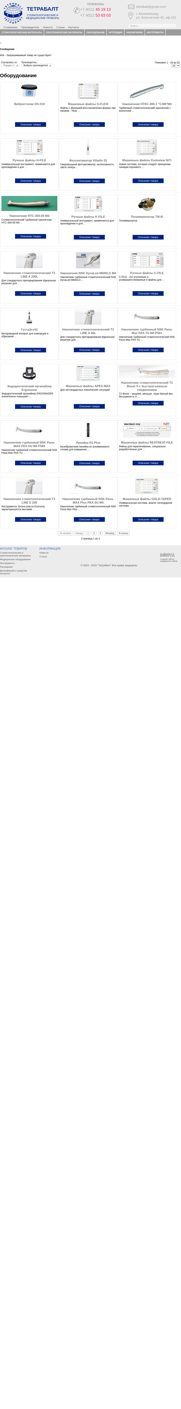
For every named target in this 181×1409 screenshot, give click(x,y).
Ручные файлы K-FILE (88, 216)
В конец (123, 533)
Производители (30, 27)
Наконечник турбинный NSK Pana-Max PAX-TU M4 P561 (147, 331)
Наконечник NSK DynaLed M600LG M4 (88, 273)
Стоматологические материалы (22, 32)
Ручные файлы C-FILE (147, 273)
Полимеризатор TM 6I (147, 216)
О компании (10, 27)
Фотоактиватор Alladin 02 (88, 160)
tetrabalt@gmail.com (151, 7)
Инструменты (155, 32)
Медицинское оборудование (15, 559)
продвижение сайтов (168, 561)
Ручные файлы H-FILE (29, 160)
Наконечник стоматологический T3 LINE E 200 (29, 500)
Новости (48, 27)
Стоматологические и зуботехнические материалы (15, 554)
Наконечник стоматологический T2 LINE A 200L (29, 274)
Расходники (9, 38)
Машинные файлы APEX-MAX (88, 386)
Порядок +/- (9, 65)
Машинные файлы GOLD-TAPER (147, 499)
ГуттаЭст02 (29, 329)
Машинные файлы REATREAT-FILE (147, 442)
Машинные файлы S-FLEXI (88, 104)
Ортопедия (115, 32)
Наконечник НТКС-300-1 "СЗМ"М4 (147, 104)
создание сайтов (167, 559)
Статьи (60, 27)
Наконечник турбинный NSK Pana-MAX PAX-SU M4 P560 (29, 444)
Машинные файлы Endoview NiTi (147, 160)
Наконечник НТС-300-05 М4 (29, 216)
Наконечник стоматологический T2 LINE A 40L (88, 331)
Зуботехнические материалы (64, 32)
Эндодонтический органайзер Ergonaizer (29, 388)
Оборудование (95, 32)
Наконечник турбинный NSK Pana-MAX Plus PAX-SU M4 (88, 500)
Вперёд (110, 533)
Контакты (73, 27)
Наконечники (134, 32)
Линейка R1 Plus (88, 442)
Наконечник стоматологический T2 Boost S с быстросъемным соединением (147, 386)
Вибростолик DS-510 (29, 104)
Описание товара (30, 124)
